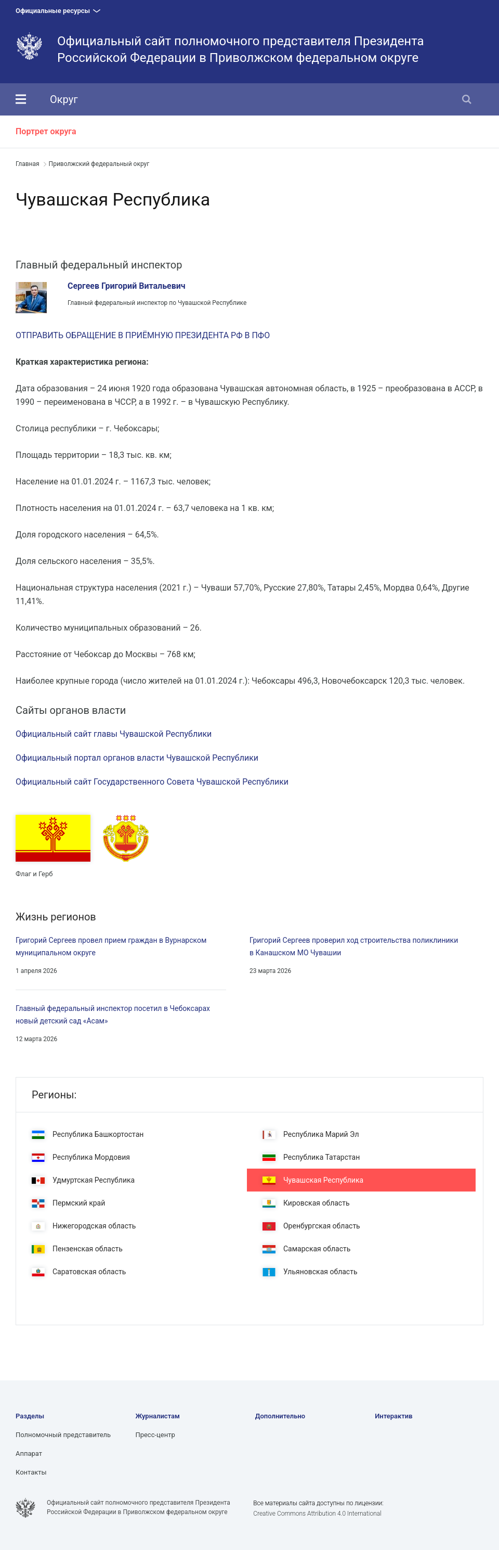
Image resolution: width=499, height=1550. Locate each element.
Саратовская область (79, 1271)
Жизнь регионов (56, 917)
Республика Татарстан (311, 1157)
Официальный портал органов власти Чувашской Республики (137, 758)
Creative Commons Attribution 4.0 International (317, 1513)
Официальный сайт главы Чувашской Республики (114, 734)
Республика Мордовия (81, 1157)
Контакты (31, 1472)
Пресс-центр (155, 1435)
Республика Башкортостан (87, 1134)
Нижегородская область (84, 1226)
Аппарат (29, 1453)
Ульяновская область (310, 1271)
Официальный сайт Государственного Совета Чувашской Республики (152, 782)
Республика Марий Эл (310, 1134)
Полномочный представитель (63, 1435)
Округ (64, 99)
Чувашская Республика (312, 1180)
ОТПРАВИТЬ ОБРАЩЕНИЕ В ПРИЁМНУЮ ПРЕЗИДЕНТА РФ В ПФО (143, 335)
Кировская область (306, 1203)
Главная (28, 164)
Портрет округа (46, 131)
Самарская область (306, 1249)
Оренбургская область (311, 1226)
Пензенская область (77, 1249)
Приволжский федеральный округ (99, 164)
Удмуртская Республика (83, 1180)
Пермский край (68, 1203)
